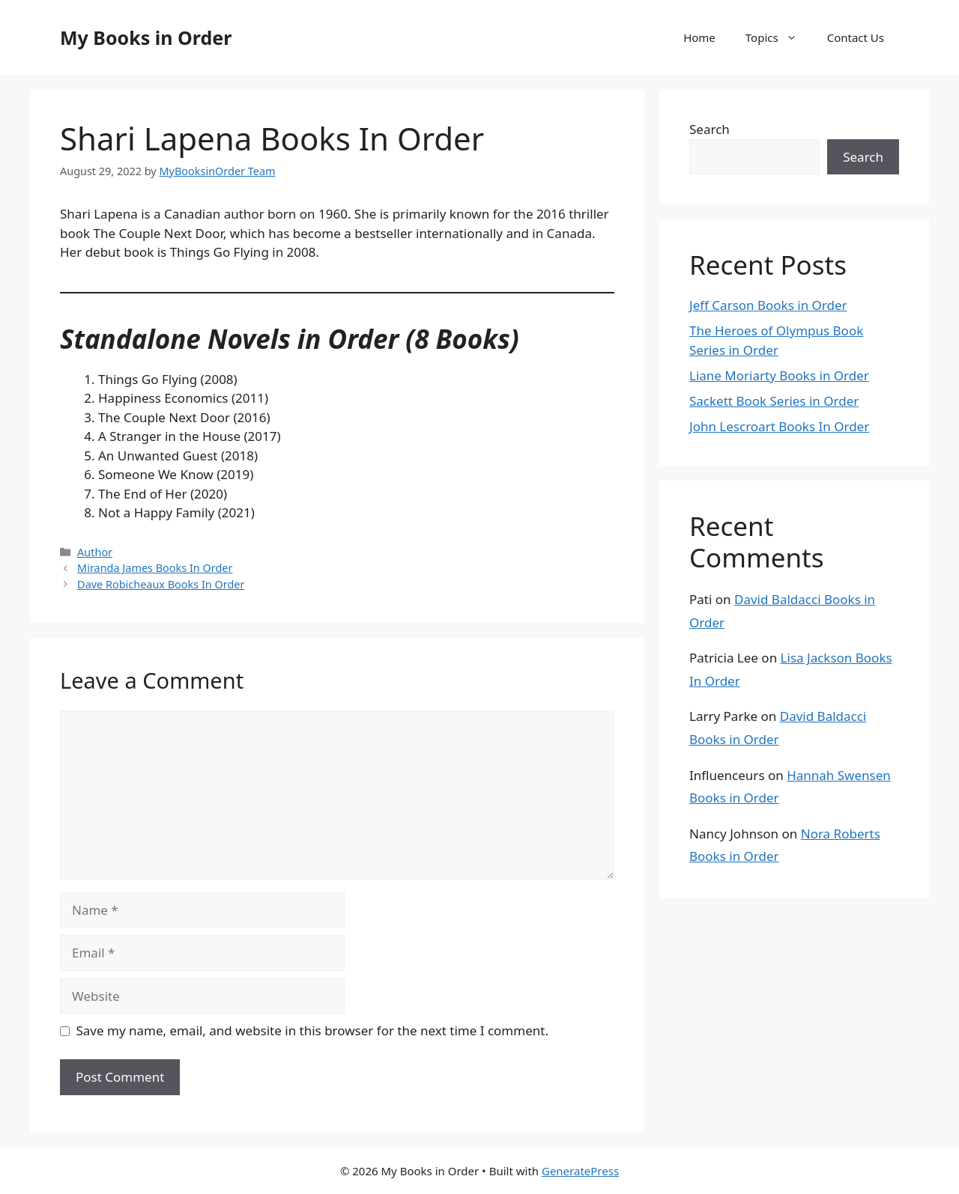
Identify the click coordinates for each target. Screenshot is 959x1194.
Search (709, 129)
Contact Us (855, 37)
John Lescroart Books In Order (779, 426)
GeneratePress (580, 1170)
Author (94, 552)
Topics (778, 37)
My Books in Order (146, 37)
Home (699, 37)
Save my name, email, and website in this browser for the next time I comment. (312, 1030)
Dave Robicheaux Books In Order (160, 584)
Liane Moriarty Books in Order (779, 375)
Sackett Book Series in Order (774, 400)
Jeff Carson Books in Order (768, 305)
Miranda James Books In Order (154, 568)
